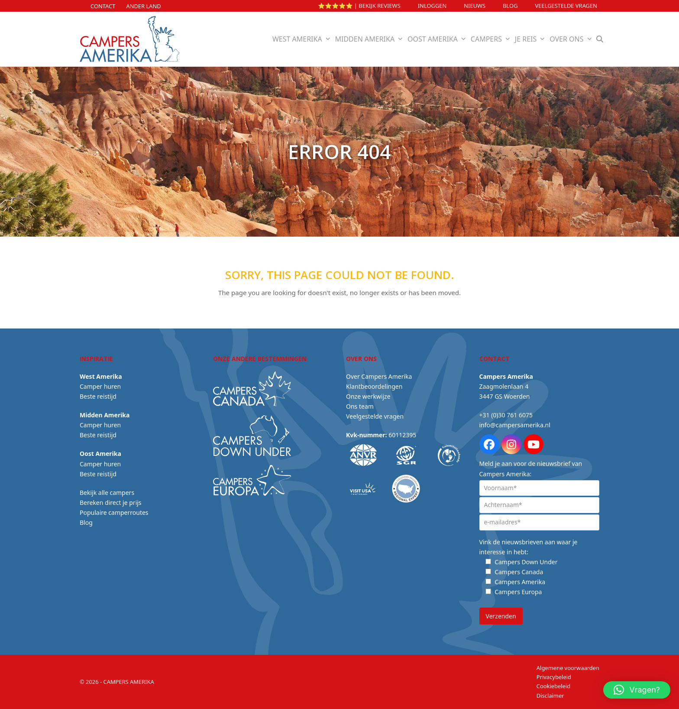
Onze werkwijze (368, 396)
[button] (600, 39)
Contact (103, 6)
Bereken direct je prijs (111, 502)
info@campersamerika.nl (514, 425)
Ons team (360, 406)
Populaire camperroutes (114, 512)
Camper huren (100, 386)
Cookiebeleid (553, 686)
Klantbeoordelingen (374, 386)
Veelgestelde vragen (566, 6)
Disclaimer (550, 695)
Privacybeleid (554, 677)
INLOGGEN (432, 6)
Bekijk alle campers (107, 492)
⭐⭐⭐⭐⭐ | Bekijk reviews (359, 6)
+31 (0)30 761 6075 (506, 415)
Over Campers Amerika (379, 376)
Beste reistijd (98, 396)
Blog (510, 6)
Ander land (143, 6)
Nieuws (474, 6)
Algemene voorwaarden (568, 668)
